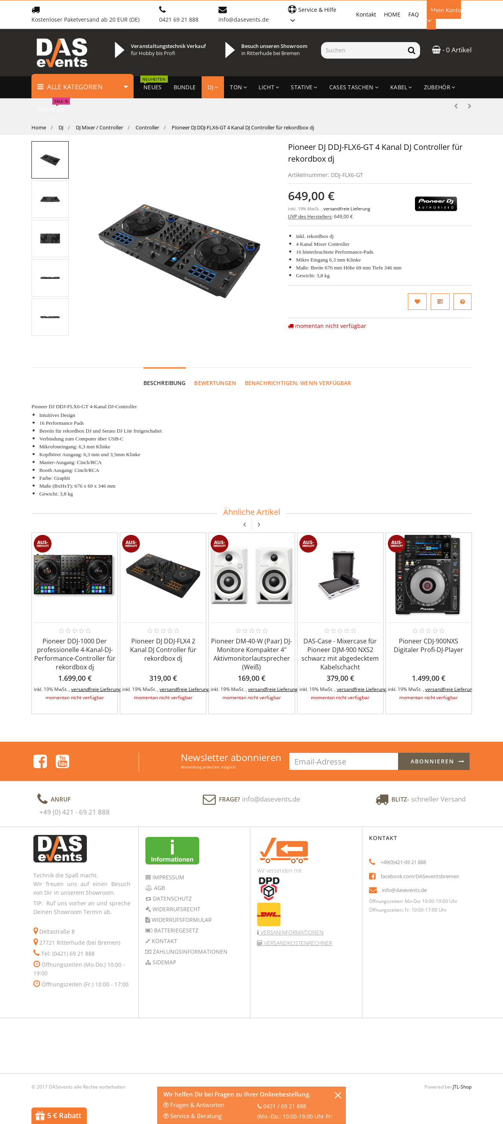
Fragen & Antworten (193, 1104)
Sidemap (163, 962)
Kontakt (366, 14)
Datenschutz (171, 898)
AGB (158, 888)
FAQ (413, 14)
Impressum (167, 877)
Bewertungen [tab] (215, 383)
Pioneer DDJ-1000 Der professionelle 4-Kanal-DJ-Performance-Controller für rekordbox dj (75, 654)
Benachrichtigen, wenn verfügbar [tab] (298, 383)
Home (38, 127)
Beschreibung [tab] (164, 383)
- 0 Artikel (452, 49)
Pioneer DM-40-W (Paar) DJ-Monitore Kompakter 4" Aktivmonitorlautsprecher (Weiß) (251, 654)
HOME (392, 14)
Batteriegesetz (175, 930)
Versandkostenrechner (297, 943)
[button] (318, 14)
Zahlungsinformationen (189, 951)
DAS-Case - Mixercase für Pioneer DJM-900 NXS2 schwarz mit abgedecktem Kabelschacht (340, 654)
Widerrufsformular (181, 919)
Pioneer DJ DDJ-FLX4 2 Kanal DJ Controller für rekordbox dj (163, 650)
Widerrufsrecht (175, 909)
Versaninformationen (291, 932)
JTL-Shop (462, 1086)
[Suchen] (362, 50)
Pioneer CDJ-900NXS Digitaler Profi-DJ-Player (428, 645)
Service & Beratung (192, 1115)
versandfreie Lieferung (346, 209)
